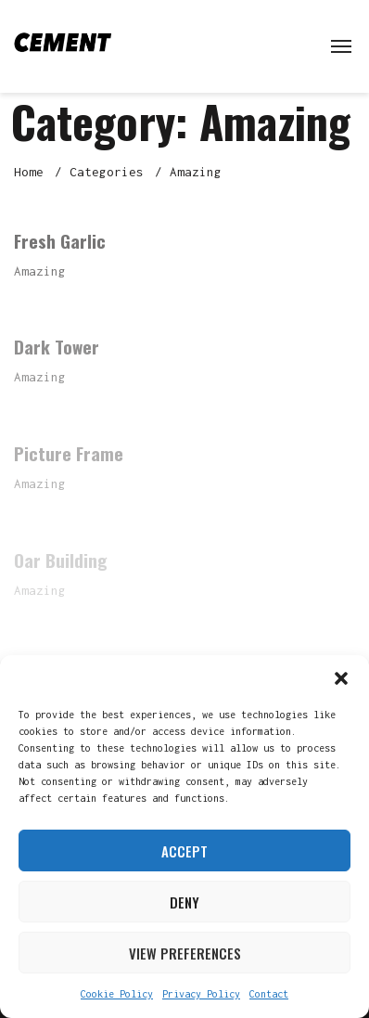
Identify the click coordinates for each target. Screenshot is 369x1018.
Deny (184, 902)
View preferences (185, 953)
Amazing (40, 271)
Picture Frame (68, 453)
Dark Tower (56, 346)
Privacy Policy (201, 993)
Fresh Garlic (60, 240)
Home (29, 171)
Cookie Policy (117, 993)
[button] (341, 678)
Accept (184, 851)
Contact (268, 993)
